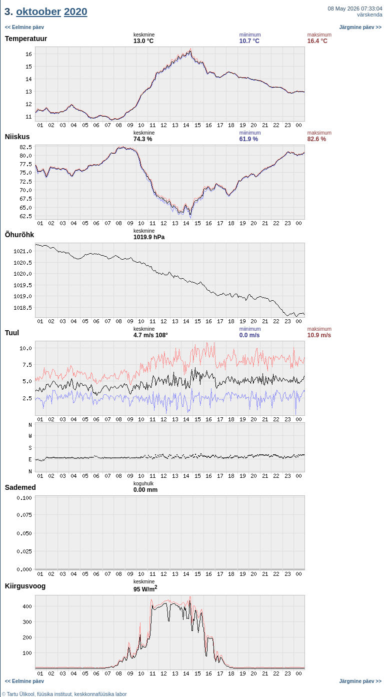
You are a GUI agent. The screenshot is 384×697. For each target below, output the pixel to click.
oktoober (38, 11)
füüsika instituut (54, 694)
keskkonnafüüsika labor (100, 694)
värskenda (369, 15)
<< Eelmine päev (24, 27)
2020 (76, 11)
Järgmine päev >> (361, 27)
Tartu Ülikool (20, 694)
